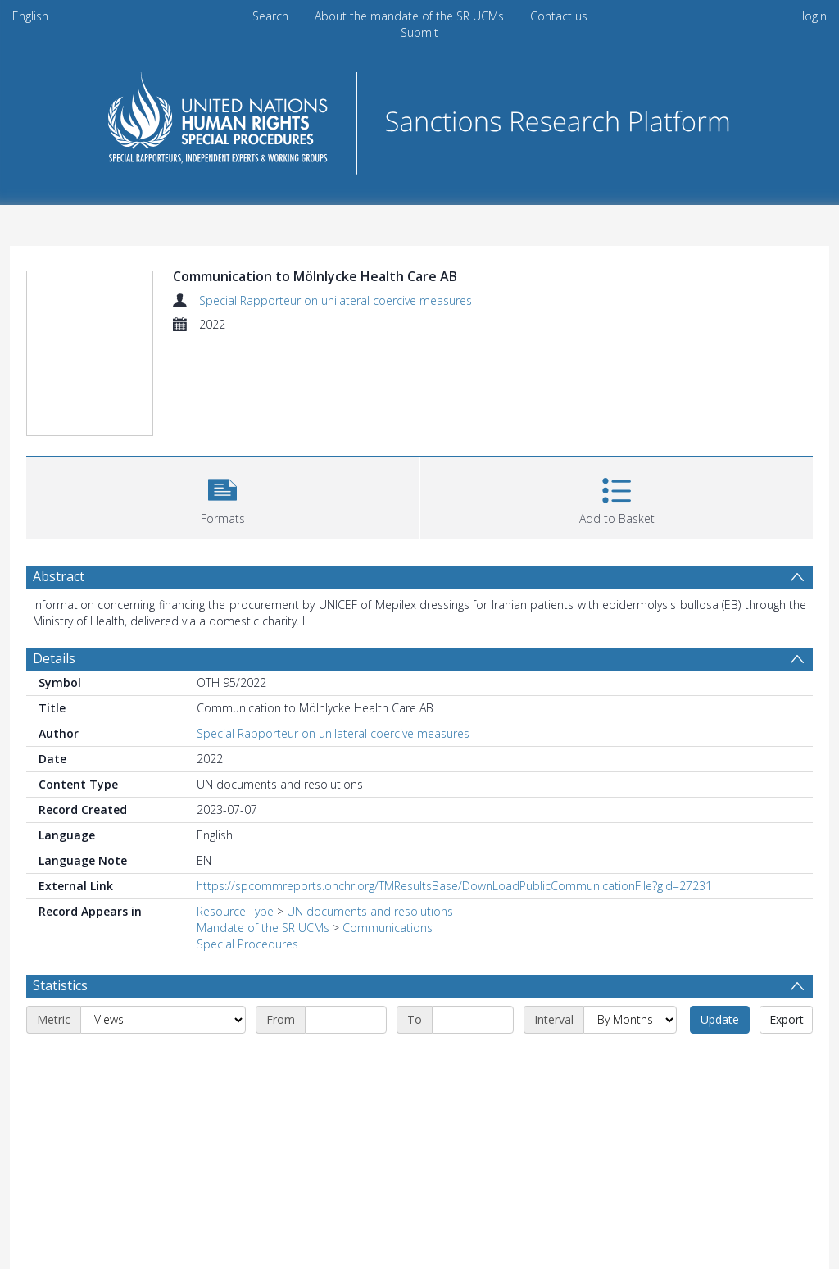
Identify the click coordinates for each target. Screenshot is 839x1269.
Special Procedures (247, 944)
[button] (222, 496)
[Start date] (346, 1020)
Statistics (60, 985)
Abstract (58, 576)
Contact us (558, 16)
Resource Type (235, 911)
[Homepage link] (419, 118)
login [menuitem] (814, 16)
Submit (419, 32)
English (30, 16)
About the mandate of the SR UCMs (409, 16)
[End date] (473, 1020)
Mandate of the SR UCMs (263, 927)
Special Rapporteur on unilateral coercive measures (335, 300)
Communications (387, 927)
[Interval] (630, 1020)
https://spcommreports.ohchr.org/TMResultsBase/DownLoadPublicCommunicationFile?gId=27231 (454, 886)
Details (54, 658)
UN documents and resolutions (370, 911)
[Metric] (163, 1020)
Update (720, 1019)
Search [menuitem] (270, 16)
